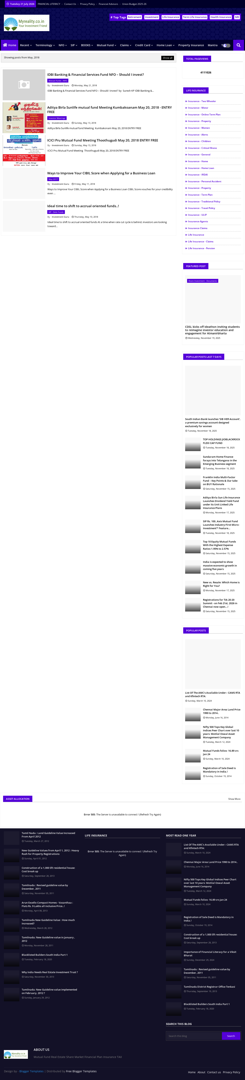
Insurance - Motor (198, 107)
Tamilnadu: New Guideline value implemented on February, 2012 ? (49, 991)
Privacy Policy (87, 4)
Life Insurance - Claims (200, 241)
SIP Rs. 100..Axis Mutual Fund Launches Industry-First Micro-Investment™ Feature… (221, 525)
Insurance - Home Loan (201, 168)
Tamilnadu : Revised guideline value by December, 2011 (45, 886)
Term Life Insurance (195, 17)
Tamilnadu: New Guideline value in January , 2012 (48, 939)
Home (12, 45)
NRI (237, 17)
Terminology (44, 45)
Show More (234, 799)
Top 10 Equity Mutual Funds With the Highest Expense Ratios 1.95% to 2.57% (219, 545)
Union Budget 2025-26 (134, 4)
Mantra (212, 45)
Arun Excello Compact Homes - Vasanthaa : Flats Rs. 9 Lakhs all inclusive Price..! (47, 904)
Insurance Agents (198, 221)
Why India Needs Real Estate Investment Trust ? (50, 972)
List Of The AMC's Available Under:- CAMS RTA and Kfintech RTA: (212, 694)
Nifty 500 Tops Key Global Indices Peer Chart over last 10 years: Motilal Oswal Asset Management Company (221, 732)
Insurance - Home (198, 161)
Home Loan (164, 45)
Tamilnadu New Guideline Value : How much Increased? (48, 921)
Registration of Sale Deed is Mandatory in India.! (219, 769)
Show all (167, 58)
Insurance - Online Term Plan (204, 114)
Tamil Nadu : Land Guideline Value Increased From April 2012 (48, 834)
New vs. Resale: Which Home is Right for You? (221, 584)
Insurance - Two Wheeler (202, 101)
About (201, 1072)
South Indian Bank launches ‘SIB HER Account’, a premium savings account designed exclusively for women (213, 422)
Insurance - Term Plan (200, 194)
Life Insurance (170, 17)
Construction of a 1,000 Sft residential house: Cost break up (48, 869)
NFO (61, 45)
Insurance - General (199, 154)
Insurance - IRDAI (198, 174)
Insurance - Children (199, 141)
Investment (151, 17)
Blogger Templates (31, 1071)
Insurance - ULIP (197, 214)
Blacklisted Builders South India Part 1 (45, 954)
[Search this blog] (194, 1036)
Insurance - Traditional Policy (204, 201)
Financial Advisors (109, 4)
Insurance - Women (199, 127)
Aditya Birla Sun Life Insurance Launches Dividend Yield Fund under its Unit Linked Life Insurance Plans (221, 503)
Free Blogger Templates (81, 1071)
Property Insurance (191, 45)
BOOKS (85, 45)
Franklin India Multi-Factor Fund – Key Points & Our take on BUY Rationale (220, 480)
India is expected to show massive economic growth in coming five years (220, 565)
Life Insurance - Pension (201, 248)
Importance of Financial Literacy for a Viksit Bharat (210, 953)
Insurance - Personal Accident (204, 181)
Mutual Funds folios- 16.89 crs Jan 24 (220, 752)
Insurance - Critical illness (202, 148)
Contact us (70, 4)
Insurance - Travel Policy (201, 208)
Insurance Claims (197, 228)
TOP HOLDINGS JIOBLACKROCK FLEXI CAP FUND (221, 441)
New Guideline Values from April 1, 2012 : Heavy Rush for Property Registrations (50, 852)
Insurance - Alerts (198, 134)
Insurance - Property (199, 121)
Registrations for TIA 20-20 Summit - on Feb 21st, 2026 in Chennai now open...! (220, 603)
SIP (73, 45)
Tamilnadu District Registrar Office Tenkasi (209, 986)
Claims (124, 45)
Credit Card (142, 45)
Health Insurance (221, 17)
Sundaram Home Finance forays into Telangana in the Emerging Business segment (220, 460)
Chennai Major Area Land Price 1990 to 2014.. (221, 711)
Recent (24, 45)
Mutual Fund (105, 45)
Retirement (134, 17)
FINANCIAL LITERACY (49, 4)
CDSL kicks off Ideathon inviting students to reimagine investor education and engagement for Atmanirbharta (212, 330)
